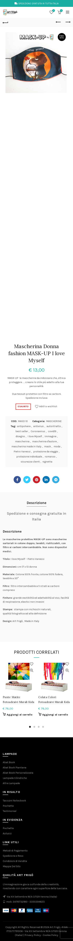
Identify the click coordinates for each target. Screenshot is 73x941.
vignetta (47, 461)
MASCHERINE (54, 421)
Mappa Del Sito (12, 866)
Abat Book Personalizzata (18, 772)
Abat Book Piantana (14, 767)
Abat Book (9, 762)
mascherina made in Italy (26, 446)
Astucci (7, 833)
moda (57, 446)
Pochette (8, 805)
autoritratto (53, 426)
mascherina (22, 441)
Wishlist (53, 11)
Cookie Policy (50, 935)
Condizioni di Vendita (15, 861)
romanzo (50, 456)
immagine (50, 436)
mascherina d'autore (44, 441)
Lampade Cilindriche (15, 778)
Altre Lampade (11, 783)
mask (47, 446)
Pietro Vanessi (22, 451)
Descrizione (36, 503)
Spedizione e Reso (13, 855)
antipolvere (24, 426)
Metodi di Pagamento (15, 850)
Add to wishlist (48, 406)
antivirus (38, 426)
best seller (21, 431)
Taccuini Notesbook (14, 800)
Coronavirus (38, 431)
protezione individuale (29, 456)
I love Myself (35, 436)
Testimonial (9, 811)
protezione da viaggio (45, 451)
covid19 (52, 431)
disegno (20, 436)
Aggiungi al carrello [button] (19, 714)
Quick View (31, 670)
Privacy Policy (33, 935)
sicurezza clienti (30, 461)
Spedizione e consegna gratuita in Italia (36, 516)
